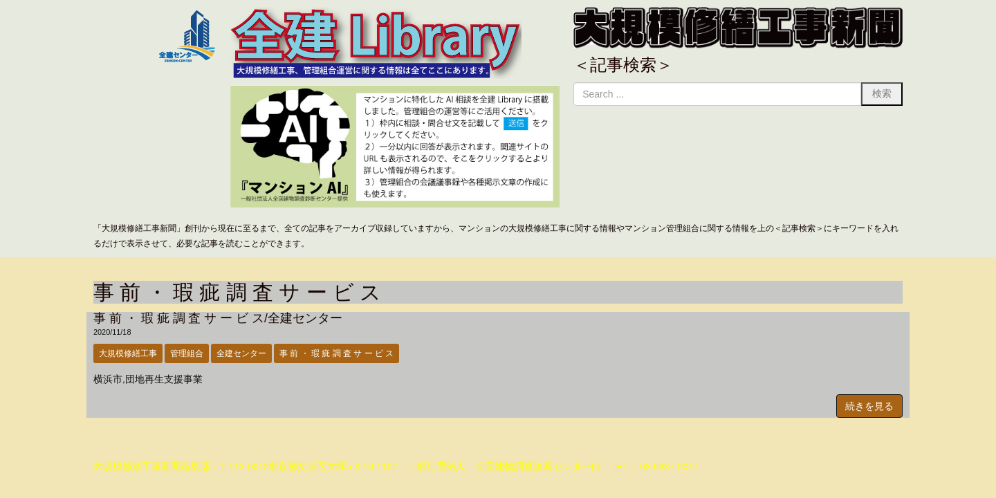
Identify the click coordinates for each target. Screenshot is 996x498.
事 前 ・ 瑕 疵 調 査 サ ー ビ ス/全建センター (217, 318)
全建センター (241, 353)
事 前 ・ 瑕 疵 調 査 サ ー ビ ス (336, 353)
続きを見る (869, 406)
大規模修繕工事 (128, 353)
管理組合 (186, 353)
